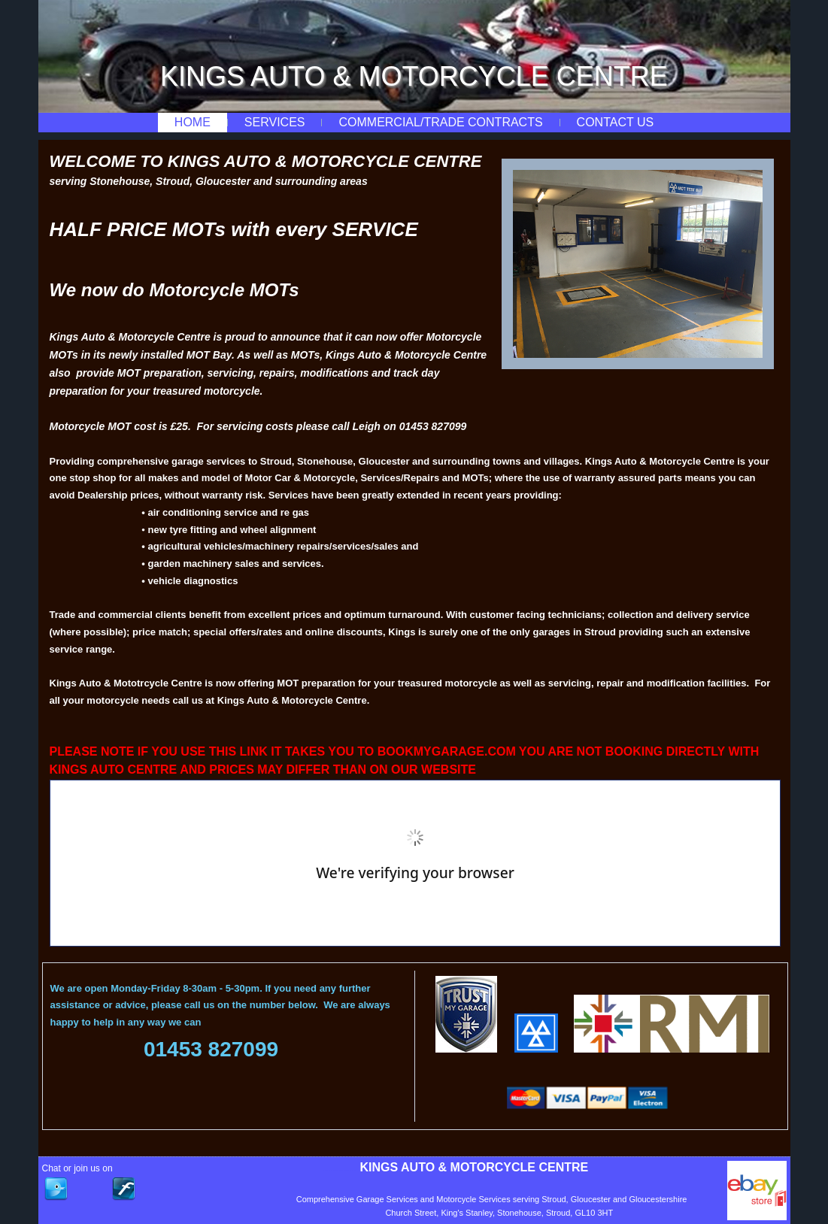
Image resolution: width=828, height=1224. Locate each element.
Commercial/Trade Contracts (440, 122)
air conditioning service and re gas (228, 512)
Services (274, 122)
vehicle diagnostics (192, 580)
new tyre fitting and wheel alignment (232, 529)
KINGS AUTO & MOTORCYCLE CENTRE (414, 76)
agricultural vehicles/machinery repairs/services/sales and (282, 546)
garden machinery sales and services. (235, 563)
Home (192, 122)
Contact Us (615, 122)
